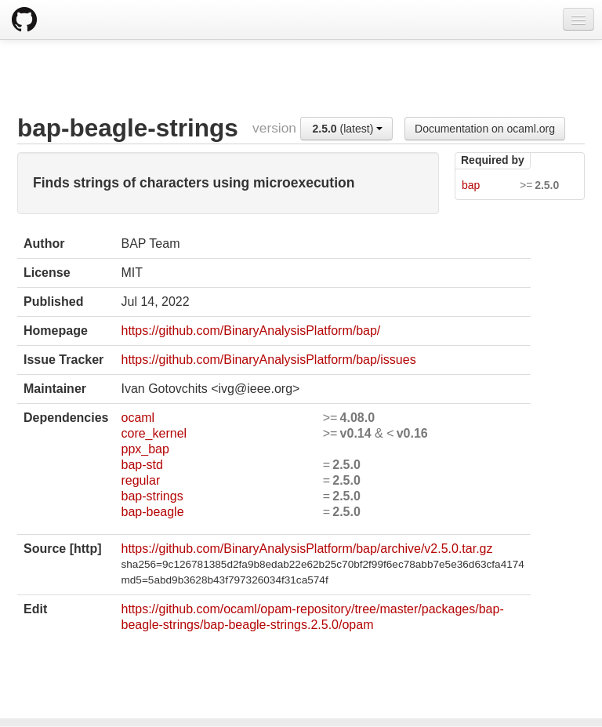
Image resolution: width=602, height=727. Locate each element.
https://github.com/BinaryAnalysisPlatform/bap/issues (268, 359)
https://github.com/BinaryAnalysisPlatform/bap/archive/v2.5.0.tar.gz (306, 548)
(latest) (348, 128)
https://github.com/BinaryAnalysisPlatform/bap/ (250, 330)
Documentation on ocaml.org (485, 128)
